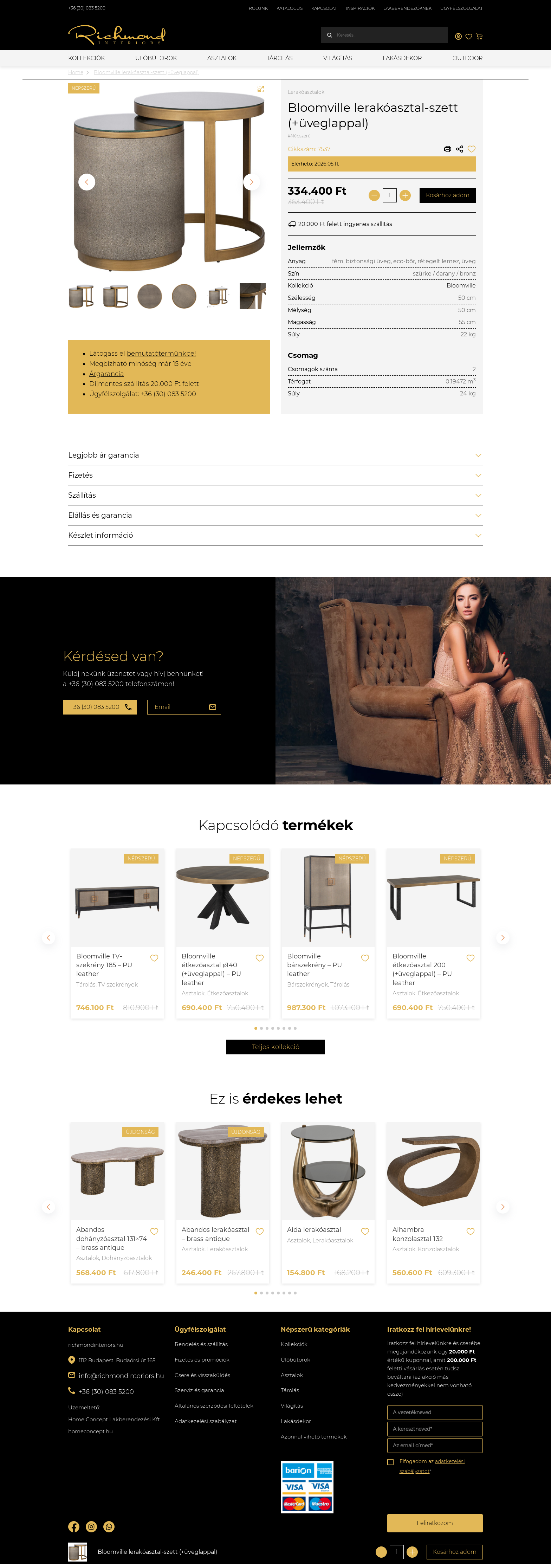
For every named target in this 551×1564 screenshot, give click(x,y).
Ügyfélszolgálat (461, 8)
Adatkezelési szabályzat (206, 1421)
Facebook (73, 1526)
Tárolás (280, 58)
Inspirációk (360, 8)
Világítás (337, 58)
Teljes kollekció (275, 1047)
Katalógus (290, 8)
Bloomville (461, 285)
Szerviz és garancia (199, 1390)
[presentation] (440, 1495)
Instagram (91, 1526)
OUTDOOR (468, 58)
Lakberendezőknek (407, 8)
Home (75, 72)
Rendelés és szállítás (201, 1344)
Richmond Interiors (117, 35)
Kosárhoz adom (447, 195)
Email (162, 707)
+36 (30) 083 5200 (86, 8)
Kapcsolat (324, 8)
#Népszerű (299, 135)
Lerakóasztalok (306, 92)
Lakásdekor (402, 58)
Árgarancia (106, 374)
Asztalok (221, 58)
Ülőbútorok (156, 58)
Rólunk (258, 8)
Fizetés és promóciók (202, 1359)
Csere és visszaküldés (202, 1375)
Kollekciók (86, 58)
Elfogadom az (432, 1466)
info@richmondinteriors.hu (121, 1376)
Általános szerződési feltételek (214, 1405)
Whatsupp (109, 1526)
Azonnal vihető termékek (314, 1436)
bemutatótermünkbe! (161, 353)
